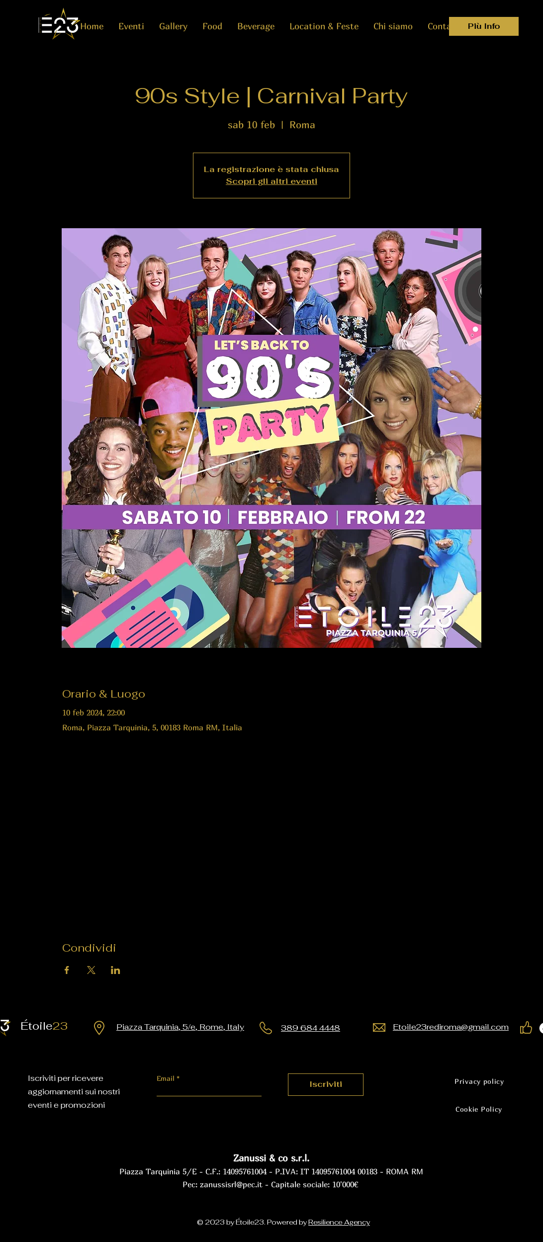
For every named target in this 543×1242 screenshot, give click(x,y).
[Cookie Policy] (479, 1109)
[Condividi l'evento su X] (91, 970)
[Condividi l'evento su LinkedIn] (115, 970)
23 (48, 1026)
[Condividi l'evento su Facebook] (67, 970)
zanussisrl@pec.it (231, 1184)
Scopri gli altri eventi (271, 181)
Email (167, 1078)
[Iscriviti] (325, 1084)
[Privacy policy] (479, 1081)
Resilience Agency (339, 1222)
